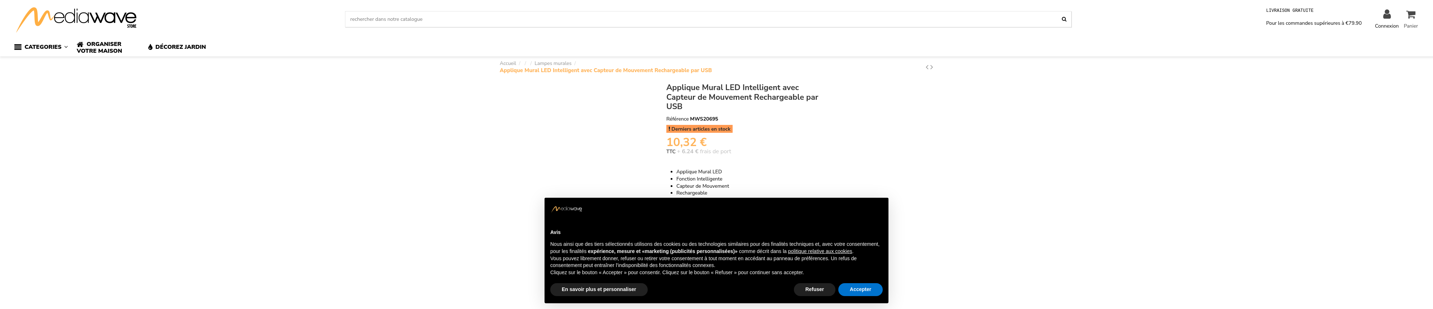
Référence (677, 119)
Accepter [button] (860, 289)
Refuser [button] (814, 289)
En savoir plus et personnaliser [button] (599, 289)
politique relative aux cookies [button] (820, 251)
